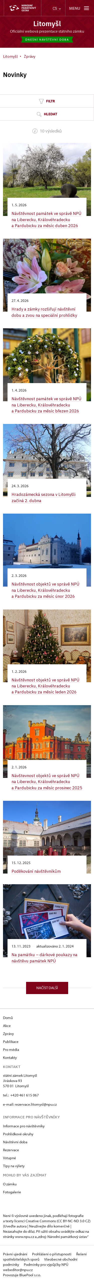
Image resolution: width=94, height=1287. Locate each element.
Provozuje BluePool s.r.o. (22, 1278)
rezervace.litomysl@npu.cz (36, 1107)
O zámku (10, 1187)
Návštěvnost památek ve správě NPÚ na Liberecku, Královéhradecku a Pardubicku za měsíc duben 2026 (47, 219)
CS (57, 8)
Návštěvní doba (15, 1145)
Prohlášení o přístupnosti (52, 1257)
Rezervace (11, 1153)
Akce (7, 1029)
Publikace (11, 1045)
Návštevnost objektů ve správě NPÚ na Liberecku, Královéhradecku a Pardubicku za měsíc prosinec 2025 (46, 783)
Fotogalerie (12, 1195)
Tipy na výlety (14, 1169)
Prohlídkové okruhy (18, 1137)
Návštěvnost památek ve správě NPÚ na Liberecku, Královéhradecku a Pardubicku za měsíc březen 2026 (47, 404)
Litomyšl (47, 23)
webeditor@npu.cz (18, 1273)
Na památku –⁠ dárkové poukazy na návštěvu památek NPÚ (45, 961)
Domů (8, 1021)
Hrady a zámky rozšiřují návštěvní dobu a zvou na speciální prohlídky (45, 312)
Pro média (11, 1053)
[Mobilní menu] (79, 8)
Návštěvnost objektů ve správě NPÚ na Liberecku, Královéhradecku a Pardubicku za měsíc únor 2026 (46, 589)
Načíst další (47, 991)
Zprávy (8, 1037)
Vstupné (9, 1161)
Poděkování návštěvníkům (37, 875)
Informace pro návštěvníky (24, 1129)
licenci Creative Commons (35, 1224)
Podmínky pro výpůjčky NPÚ (46, 1268)
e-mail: (9, 1107)
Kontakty (10, 1061)
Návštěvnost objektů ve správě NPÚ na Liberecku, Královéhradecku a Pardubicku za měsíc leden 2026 (46, 684)
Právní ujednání (15, 1257)
